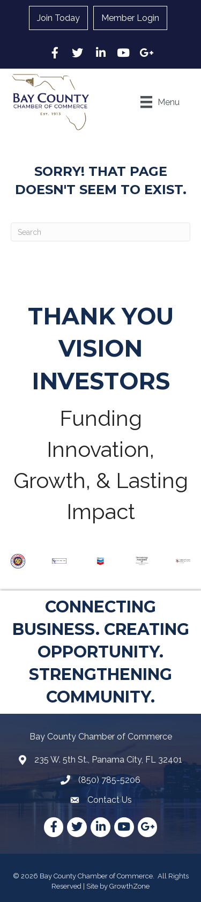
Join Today (58, 18)
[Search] (100, 232)
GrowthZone (129, 886)
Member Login (130, 18)
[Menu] (160, 102)
